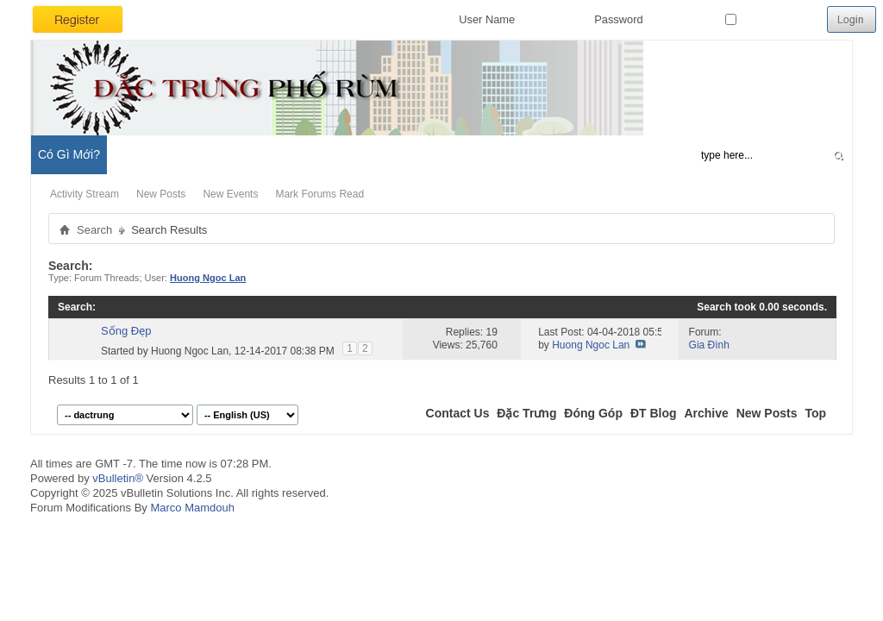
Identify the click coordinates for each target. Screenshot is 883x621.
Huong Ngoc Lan (190, 351)
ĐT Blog (653, 413)
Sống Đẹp (126, 330)
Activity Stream (84, 194)
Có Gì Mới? (69, 154)
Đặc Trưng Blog (225, 154)
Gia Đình (709, 345)
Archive (706, 413)
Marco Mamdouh (192, 507)
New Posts (160, 194)
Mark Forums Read (319, 194)
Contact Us (458, 413)
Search (94, 229)
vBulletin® (117, 478)
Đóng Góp (593, 413)
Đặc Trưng (526, 413)
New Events (230, 194)
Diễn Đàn (141, 154)
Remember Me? (772, 19)
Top (815, 413)
